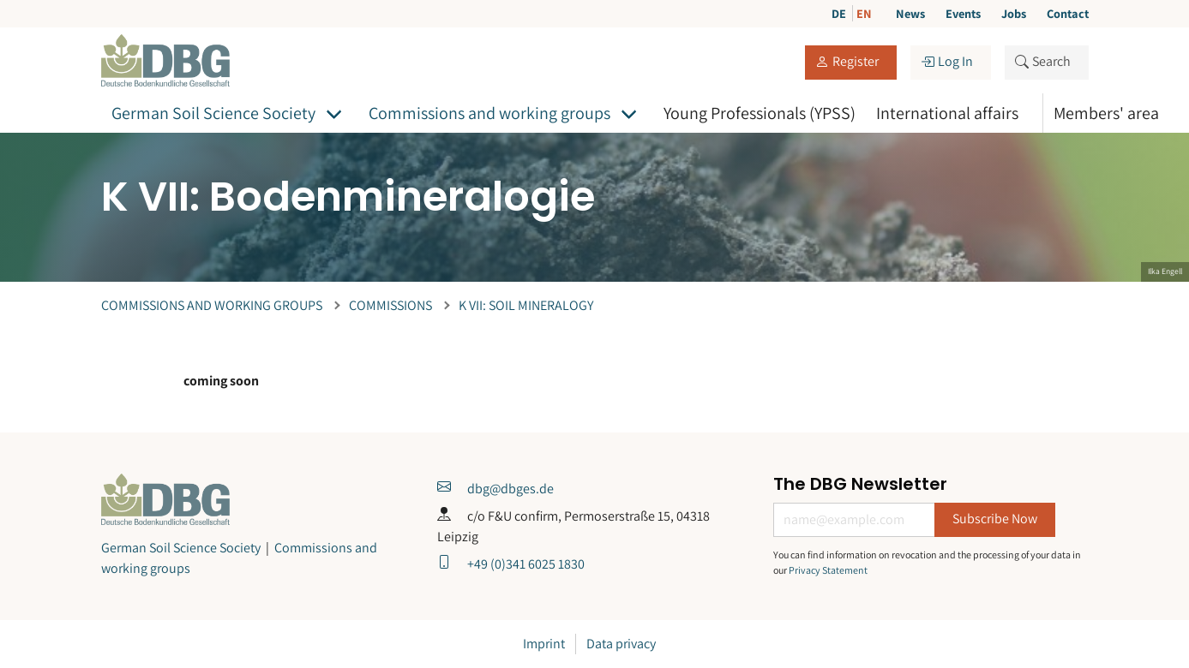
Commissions (390, 305)
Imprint (544, 644)
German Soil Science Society (213, 113)
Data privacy (621, 644)
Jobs (1013, 13)
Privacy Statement (828, 570)
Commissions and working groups (489, 113)
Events (963, 13)
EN (864, 13)
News (910, 13)
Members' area (1106, 113)
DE (840, 13)
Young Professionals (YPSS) (760, 113)
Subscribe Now (994, 519)
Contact (1068, 13)
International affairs (947, 113)
